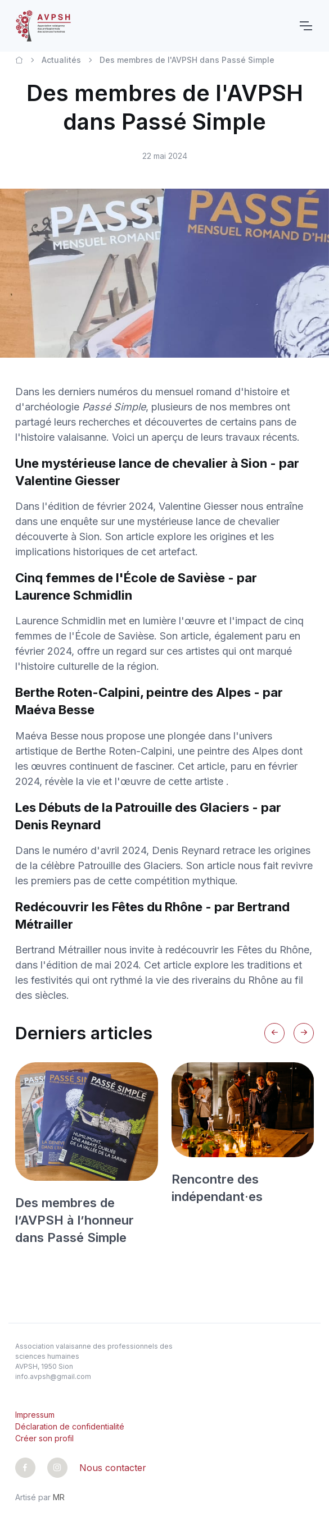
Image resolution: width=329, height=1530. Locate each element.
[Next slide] (304, 1033)
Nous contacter (112, 1467)
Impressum (35, 1414)
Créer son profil (44, 1438)
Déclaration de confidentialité (69, 1426)
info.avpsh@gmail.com (53, 1376)
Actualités (61, 60)
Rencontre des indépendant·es (217, 1188)
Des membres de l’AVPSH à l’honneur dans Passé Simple (74, 1220)
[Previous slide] (274, 1033)
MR (59, 1497)
